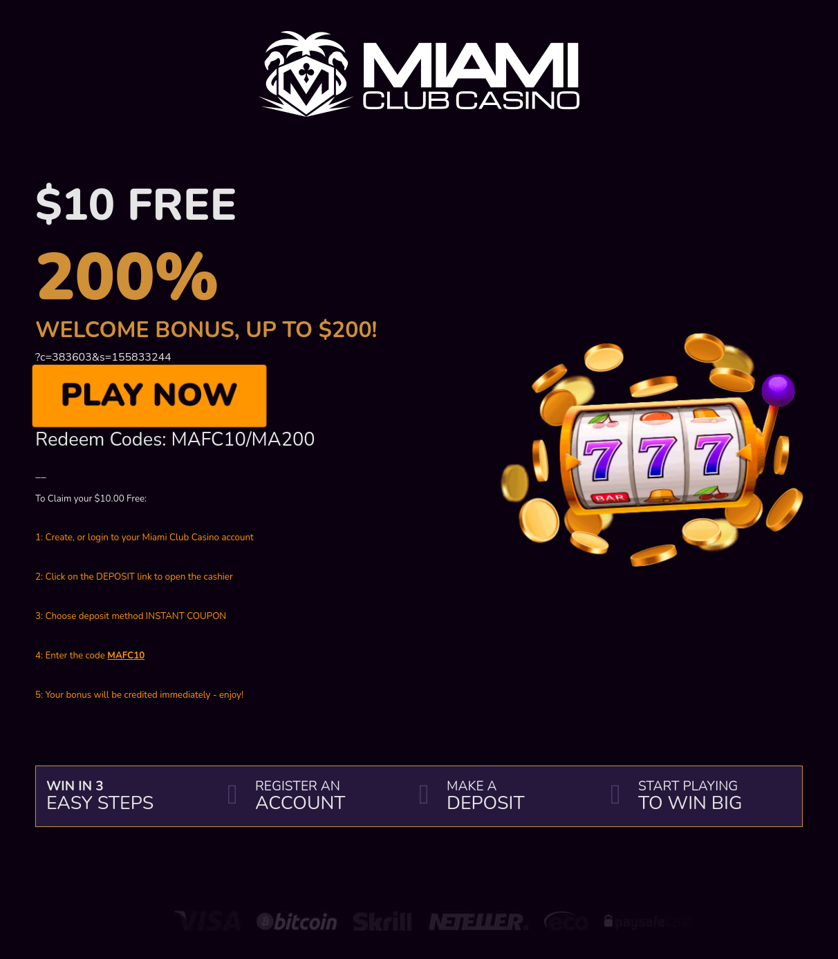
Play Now (150, 395)
